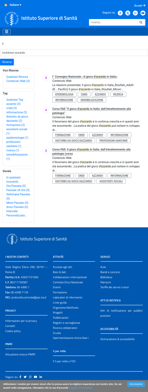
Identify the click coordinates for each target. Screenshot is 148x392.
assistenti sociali (111, 181)
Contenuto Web (18, 81)
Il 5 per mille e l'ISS (64, 361)
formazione (15, 125)
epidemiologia (17, 137)
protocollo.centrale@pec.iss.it (28, 297)
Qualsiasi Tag (14, 99)
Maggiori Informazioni (80, 387)
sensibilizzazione (92, 100)
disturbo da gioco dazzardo (73, 140)
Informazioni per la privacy (21, 321)
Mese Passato (17, 202)
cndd (11, 108)
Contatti (10, 326)
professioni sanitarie (113, 140)
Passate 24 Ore (18, 190)
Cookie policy (13, 331)
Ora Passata (16, 186)
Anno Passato (17, 207)
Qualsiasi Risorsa (17, 76)
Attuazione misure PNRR (20, 354)
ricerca (12, 150)
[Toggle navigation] (7, 31)
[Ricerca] (113, 22)
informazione (16, 112)
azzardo (13, 104)
